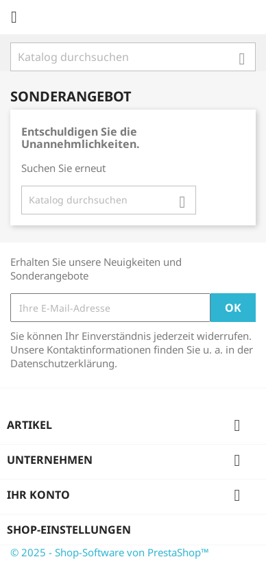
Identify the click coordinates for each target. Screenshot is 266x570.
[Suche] (133, 56)
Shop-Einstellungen (69, 529)
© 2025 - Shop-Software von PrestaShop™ (109, 552)
